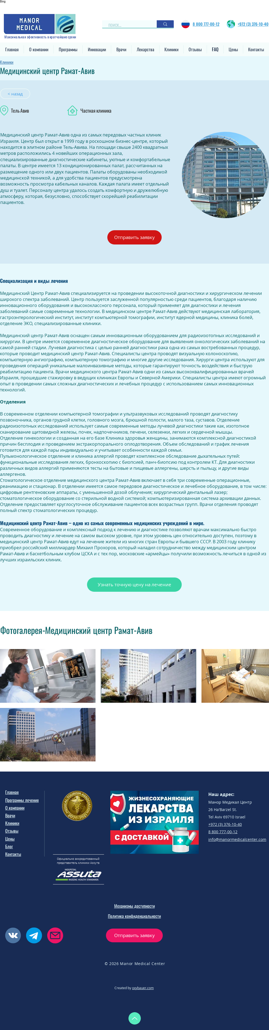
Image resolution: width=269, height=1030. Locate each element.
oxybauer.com (143, 988)
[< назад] (15, 94)
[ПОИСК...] (126, 25)
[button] (38, 49)
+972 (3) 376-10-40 (225, 824)
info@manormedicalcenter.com (237, 839)
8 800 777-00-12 (222, 831)
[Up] (134, 1018)
